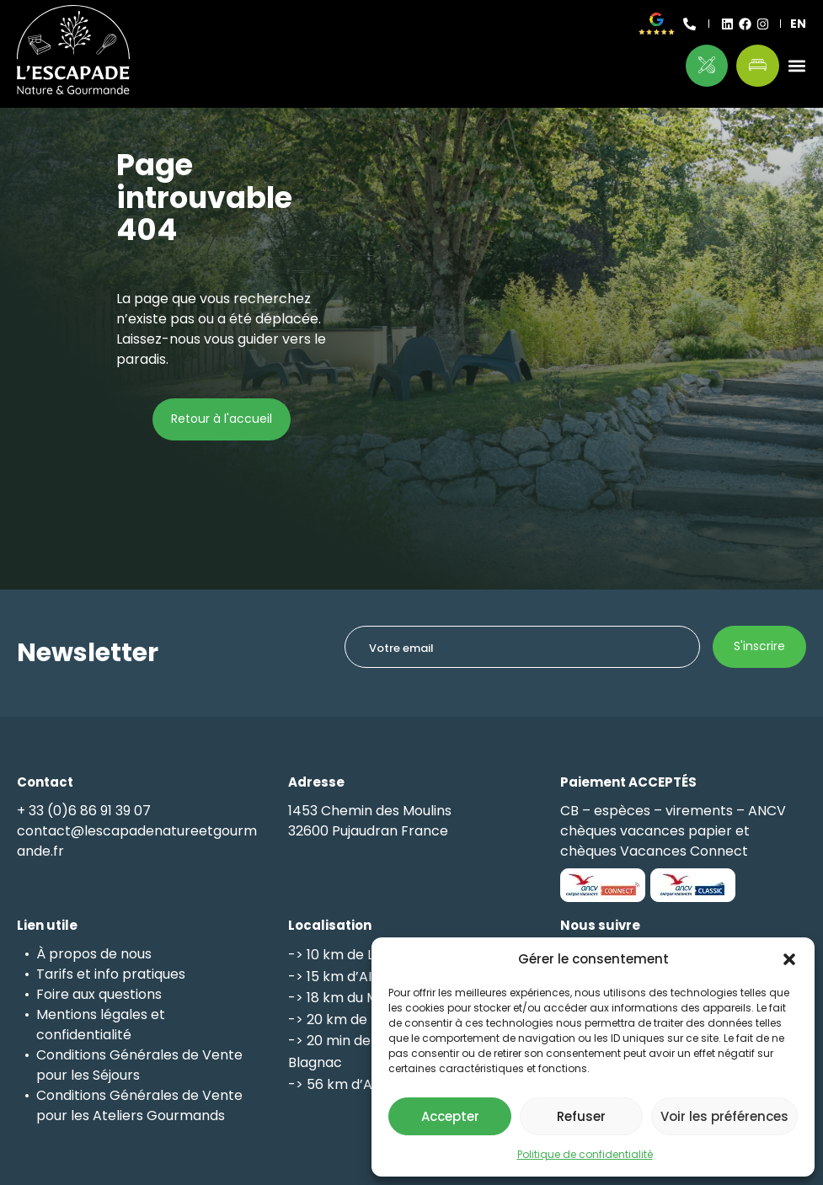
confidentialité (83, 1034)
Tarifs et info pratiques (110, 974)
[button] (789, 959)
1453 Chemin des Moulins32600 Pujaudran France (370, 821)
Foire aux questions (99, 994)
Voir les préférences (724, 1116)
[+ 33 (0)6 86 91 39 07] (689, 24)
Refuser (581, 1116)
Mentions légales (91, 1014)
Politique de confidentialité (585, 1154)
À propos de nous (94, 953)
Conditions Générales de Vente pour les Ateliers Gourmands (139, 1105)
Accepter (450, 1116)
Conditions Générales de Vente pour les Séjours (139, 1065)
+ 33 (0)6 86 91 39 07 (84, 810)
